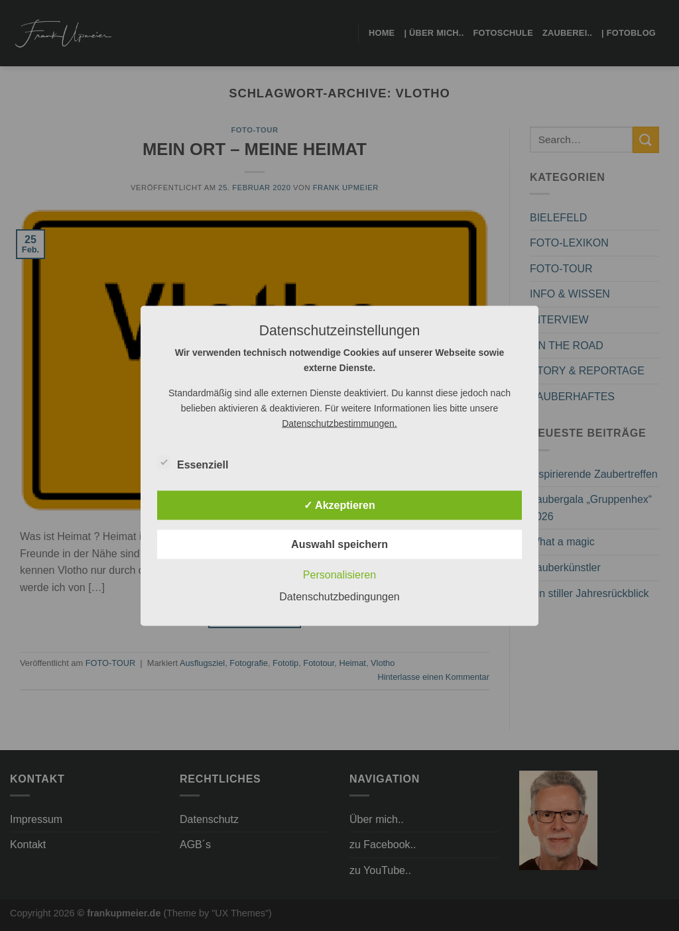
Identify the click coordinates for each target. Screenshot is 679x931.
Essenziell (192, 462)
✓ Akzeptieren (339, 504)
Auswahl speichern (339, 543)
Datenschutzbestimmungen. (339, 422)
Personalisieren (339, 574)
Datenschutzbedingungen (339, 596)
